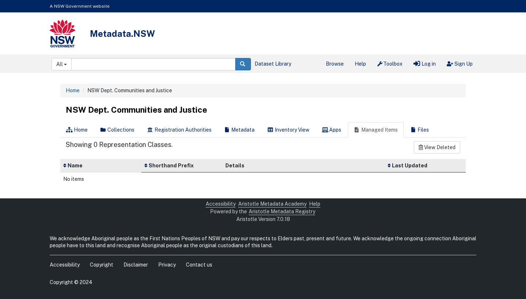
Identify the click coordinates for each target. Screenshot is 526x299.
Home (73, 90)
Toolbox (390, 64)
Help (360, 64)
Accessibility (221, 204)
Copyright (101, 265)
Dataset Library (273, 64)
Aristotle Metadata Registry (282, 211)
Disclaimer (135, 265)
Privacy (167, 265)
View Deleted (437, 147)
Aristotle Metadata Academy (272, 204)
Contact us (199, 265)
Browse (335, 64)
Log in (424, 64)
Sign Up (460, 64)
